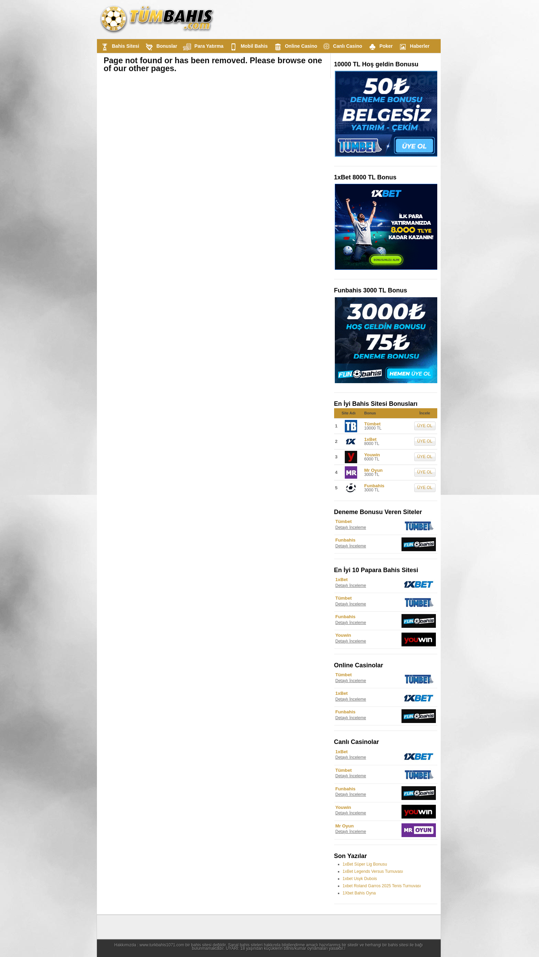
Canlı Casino (341, 46)
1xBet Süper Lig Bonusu (365, 864)
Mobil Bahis (248, 47)
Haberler (413, 47)
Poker (379, 47)
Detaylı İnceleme (351, 527)
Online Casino (294, 47)
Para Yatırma (203, 47)
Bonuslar (160, 47)
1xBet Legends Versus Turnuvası (373, 871)
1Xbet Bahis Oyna (359, 893)
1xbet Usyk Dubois (360, 878)
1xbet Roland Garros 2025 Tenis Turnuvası (382, 885)
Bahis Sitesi (119, 47)
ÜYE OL (424, 425)
